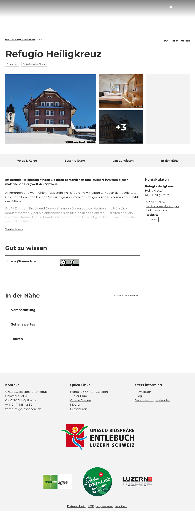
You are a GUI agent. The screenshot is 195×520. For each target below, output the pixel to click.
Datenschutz (76, 515)
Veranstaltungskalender (152, 409)
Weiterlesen (14, 238)
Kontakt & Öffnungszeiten (89, 400)
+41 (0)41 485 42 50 (18, 413)
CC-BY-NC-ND (91, 142)
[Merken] (185, 39)
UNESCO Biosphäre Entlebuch (20, 40)
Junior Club (78, 404)
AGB (91, 515)
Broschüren (78, 417)
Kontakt (121, 515)
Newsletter (143, 400)
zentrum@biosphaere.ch (23, 417)
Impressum (104, 515)
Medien (75, 413)
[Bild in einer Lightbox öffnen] (97, 446)
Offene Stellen (80, 409)
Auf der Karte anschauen (126, 304)
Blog (138, 404)
